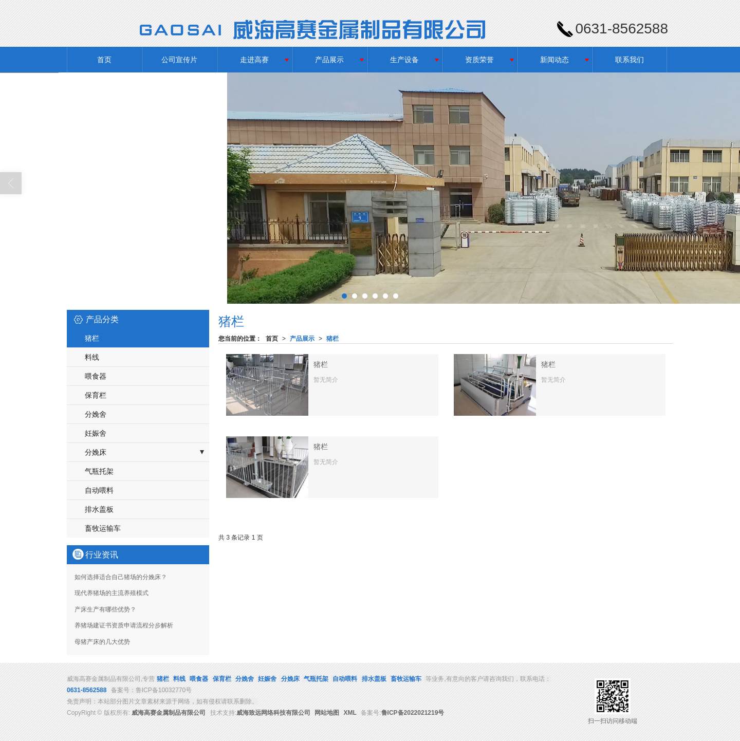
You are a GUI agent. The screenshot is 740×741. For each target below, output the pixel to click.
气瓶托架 (99, 471)
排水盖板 (99, 509)
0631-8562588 (86, 690)
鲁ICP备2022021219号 (413, 712)
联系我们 (629, 59)
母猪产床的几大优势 (102, 641)
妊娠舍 (95, 433)
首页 (104, 59)
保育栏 (95, 395)
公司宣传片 (179, 59)
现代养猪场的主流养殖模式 (112, 593)
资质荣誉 (479, 59)
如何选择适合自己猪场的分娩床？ (121, 577)
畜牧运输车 (103, 528)
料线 (92, 357)
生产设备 (404, 59)
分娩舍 (95, 414)
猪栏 (332, 338)
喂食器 (95, 376)
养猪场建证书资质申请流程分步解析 (124, 625)
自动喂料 (99, 490)
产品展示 (329, 59)
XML (350, 712)
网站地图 (326, 712)
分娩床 (95, 452)
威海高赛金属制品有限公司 (169, 712)
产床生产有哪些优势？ (105, 609)
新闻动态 (554, 59)
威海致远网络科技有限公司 (273, 712)
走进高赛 (254, 59)
